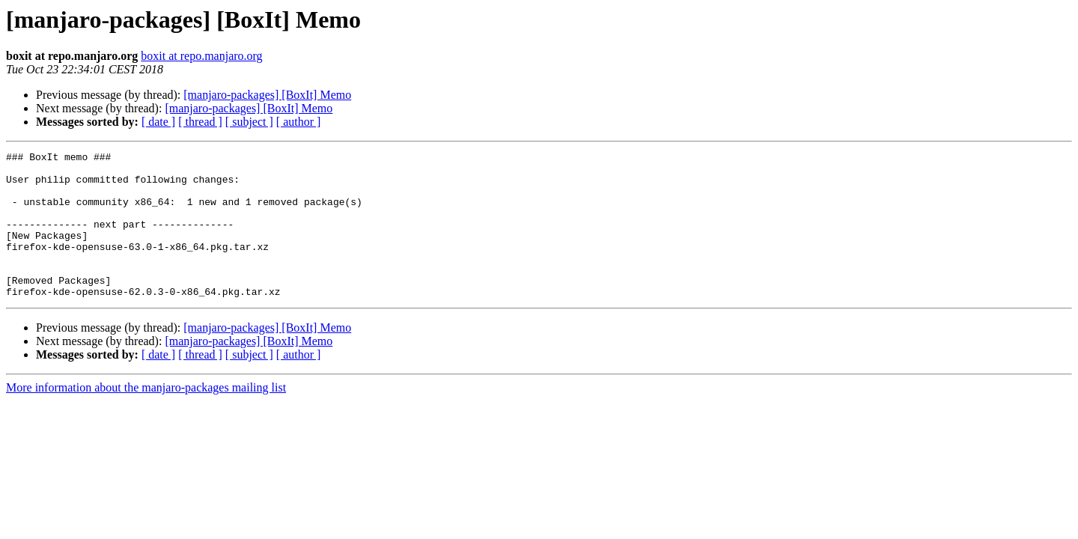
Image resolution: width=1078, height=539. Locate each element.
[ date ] (158, 121)
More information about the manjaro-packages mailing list (146, 416)
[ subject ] (249, 121)
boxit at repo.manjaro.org (201, 55)
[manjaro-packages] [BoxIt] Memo (267, 94)
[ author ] (298, 121)
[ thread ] (200, 121)
